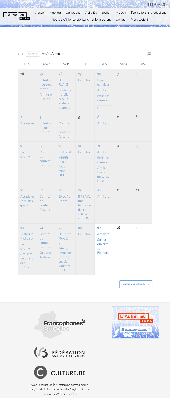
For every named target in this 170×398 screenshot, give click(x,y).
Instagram (153, 3)
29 (80, 74)
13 (98, 146)
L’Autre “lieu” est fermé (46, 128)
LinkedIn (163, 3)
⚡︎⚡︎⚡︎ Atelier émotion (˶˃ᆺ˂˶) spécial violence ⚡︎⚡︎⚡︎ (65, 257)
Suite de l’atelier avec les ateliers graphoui (65, 99)
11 (60, 146)
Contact (121, 20)
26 (80, 228)
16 (21, 190)
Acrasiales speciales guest (27, 201)
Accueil (40, 13)
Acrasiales (27, 123)
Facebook (148, 3)
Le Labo (84, 80)
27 (42, 74)
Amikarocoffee (108, 152)
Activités (91, 13)
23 (22, 228)
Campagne (73, 13)
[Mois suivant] (22, 53)
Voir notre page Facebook (136, 330)
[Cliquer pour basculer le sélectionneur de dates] (52, 54)
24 (41, 228)
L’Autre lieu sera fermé (46, 85)
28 (60, 74)
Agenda (55, 13)
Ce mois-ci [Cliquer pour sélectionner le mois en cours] (32, 54)
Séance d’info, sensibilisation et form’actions (81, 20)
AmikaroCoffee (108, 90)
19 (79, 190)
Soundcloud (158, 3)
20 (99, 190)
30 (99, 74)
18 (60, 190)
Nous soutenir (140, 20)
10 (41, 146)
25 (60, 228)
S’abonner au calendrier (134, 284)
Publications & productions (148, 13)
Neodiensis (149, 389)
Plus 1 (99, 108)
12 (79, 146)
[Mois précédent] (18, 53)
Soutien (106, 13)
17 (41, 190)
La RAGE (65, 152)
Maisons (121, 13)
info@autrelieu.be (21, 366)
